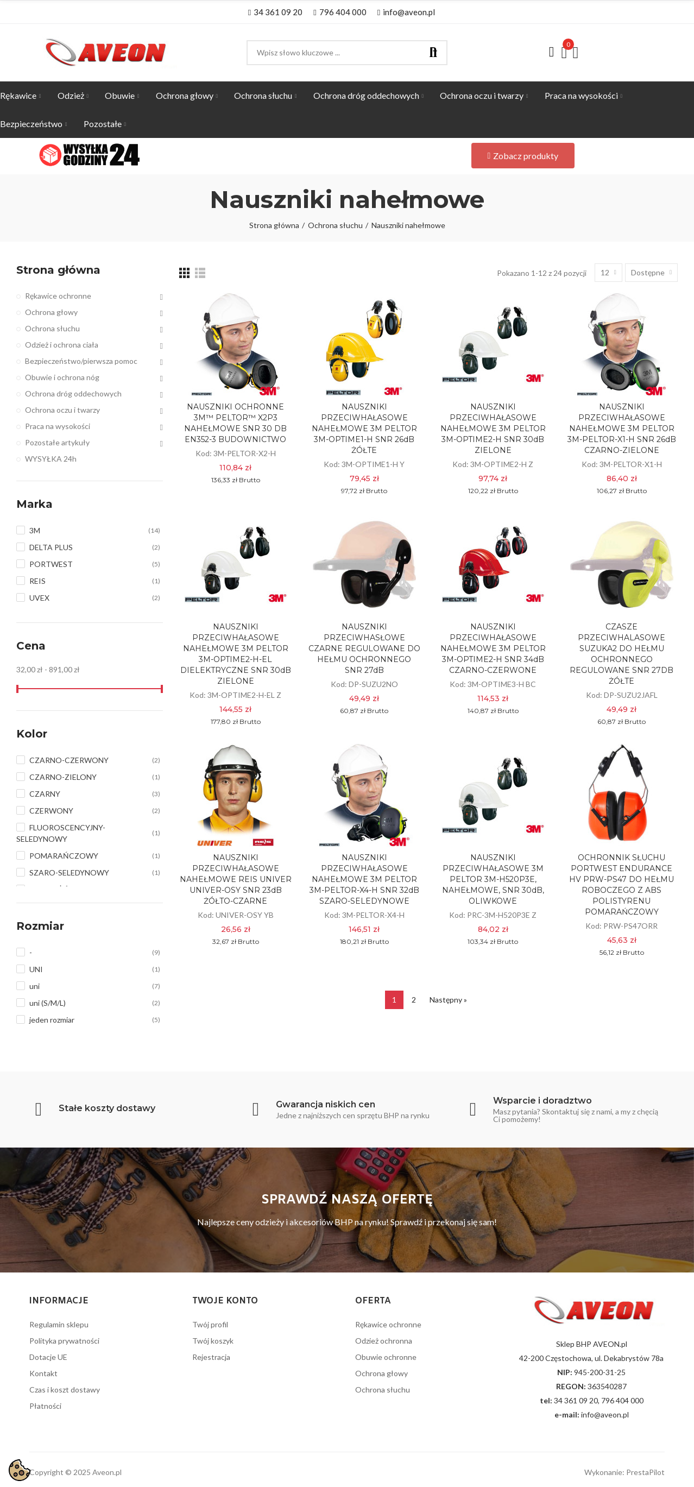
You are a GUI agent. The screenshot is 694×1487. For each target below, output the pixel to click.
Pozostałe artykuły (57, 442)
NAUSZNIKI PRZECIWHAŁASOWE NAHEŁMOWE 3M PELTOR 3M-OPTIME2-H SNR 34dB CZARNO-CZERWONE (493, 648)
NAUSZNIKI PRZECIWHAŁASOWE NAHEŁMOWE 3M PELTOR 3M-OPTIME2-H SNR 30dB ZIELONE (493, 428)
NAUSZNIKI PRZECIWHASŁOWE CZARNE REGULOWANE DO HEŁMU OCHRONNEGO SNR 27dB (364, 648)
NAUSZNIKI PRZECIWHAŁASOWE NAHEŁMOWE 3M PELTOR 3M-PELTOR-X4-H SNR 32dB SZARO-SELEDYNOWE (364, 879)
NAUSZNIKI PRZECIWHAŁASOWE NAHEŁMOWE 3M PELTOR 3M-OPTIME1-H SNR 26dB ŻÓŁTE (364, 428)
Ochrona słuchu (52, 328)
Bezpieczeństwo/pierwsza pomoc (81, 361)
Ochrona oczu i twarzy (62, 409)
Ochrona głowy (51, 312)
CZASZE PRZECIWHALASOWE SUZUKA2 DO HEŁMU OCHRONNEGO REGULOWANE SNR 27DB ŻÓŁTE (621, 654)
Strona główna (58, 269)
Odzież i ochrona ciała (61, 344)
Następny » (448, 999)
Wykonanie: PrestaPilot (624, 1472)
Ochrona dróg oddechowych (73, 393)
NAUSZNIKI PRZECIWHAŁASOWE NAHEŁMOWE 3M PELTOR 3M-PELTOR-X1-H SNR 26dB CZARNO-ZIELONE (621, 428)
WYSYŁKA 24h (51, 458)
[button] (275, 12)
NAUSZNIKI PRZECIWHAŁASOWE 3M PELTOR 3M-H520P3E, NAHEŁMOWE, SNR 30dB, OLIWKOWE (493, 879)
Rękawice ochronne (58, 295)
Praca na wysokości (57, 426)
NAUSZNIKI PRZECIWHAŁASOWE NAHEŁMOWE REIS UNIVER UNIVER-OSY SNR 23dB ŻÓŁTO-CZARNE (236, 879)
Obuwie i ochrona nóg (62, 377)
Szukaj (433, 52)
